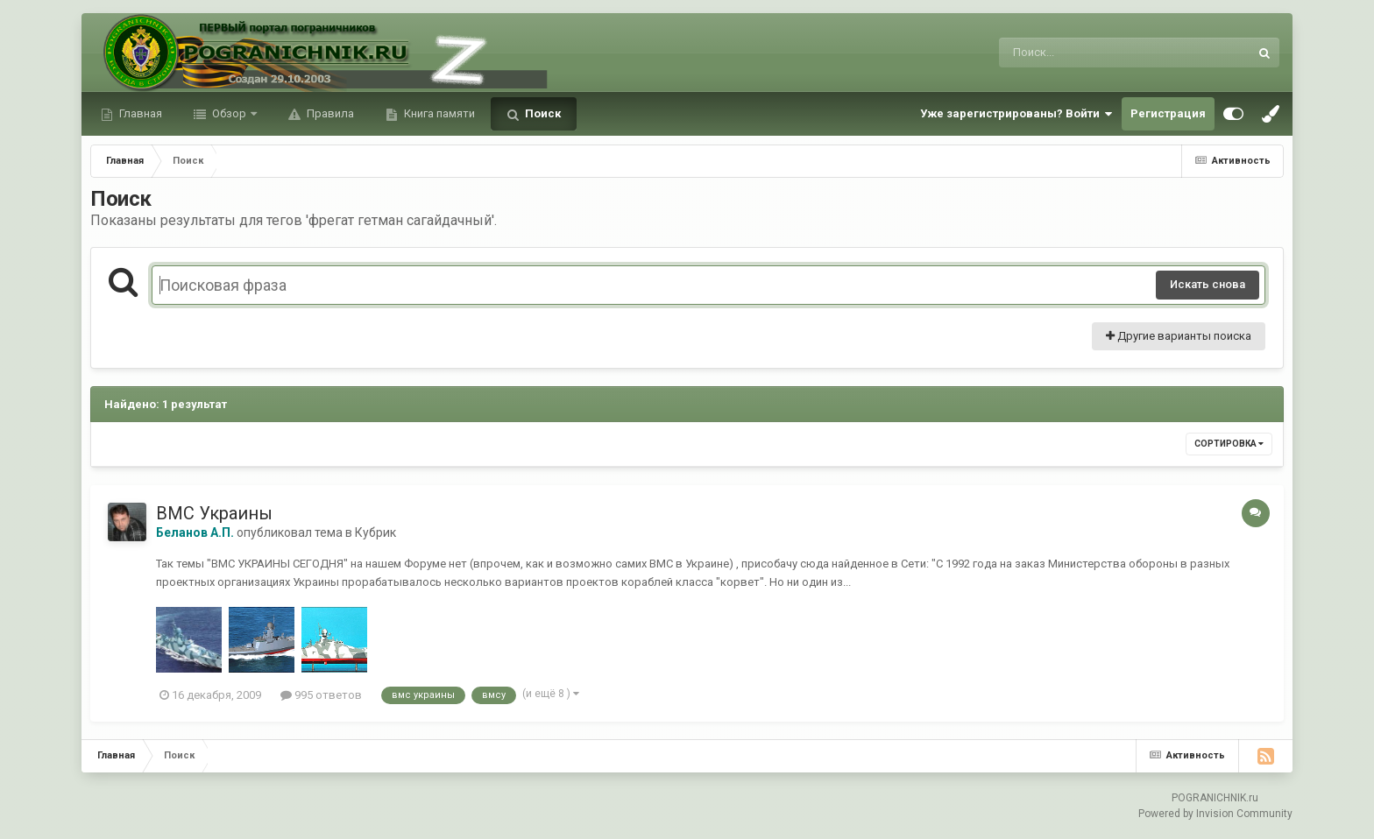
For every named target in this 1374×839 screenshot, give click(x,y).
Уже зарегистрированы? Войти (1016, 113)
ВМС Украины (214, 513)
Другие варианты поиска (1178, 335)
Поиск (541, 113)
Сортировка (1229, 443)
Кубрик (375, 532)
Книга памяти (438, 113)
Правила (329, 113)
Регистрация (1168, 113)
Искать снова (1207, 284)
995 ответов (321, 695)
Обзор (229, 113)
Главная (139, 113)
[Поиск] (1091, 52)
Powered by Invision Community (1215, 813)
